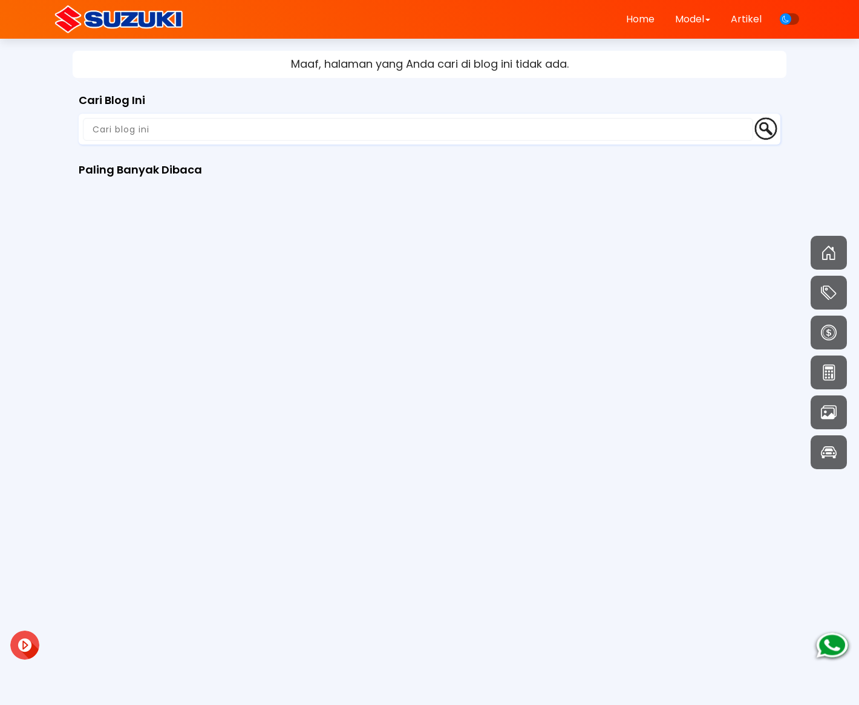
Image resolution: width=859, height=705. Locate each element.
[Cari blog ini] (418, 129)
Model (692, 19)
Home (640, 19)
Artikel (746, 19)
